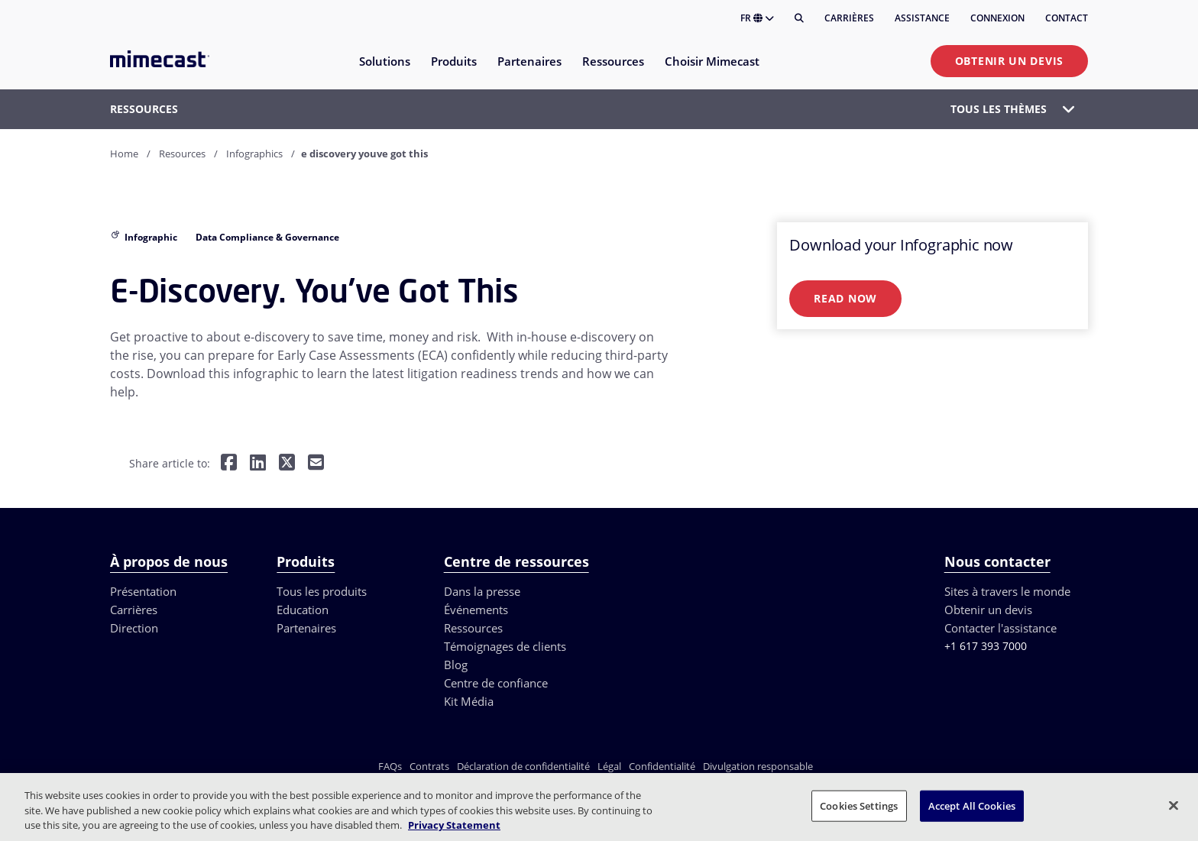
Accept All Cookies (971, 805)
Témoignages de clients (505, 646)
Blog (456, 664)
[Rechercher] (799, 18)
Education (303, 609)
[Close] (1173, 805)
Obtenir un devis (1009, 60)
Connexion (997, 17)
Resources (182, 153)
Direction (134, 628)
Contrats (429, 766)
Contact (1066, 17)
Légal (609, 766)
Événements (476, 609)
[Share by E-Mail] (316, 464)
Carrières (849, 17)
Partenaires (306, 628)
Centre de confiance (496, 683)
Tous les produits (322, 591)
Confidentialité (662, 766)
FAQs (390, 766)
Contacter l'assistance (1000, 628)
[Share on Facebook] (229, 464)
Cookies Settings (859, 805)
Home (124, 153)
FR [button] (757, 17)
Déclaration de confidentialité (523, 766)
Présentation (143, 591)
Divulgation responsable (758, 766)
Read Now (845, 298)
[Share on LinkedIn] (258, 464)
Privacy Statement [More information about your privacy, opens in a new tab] (454, 825)
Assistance (922, 17)
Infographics (254, 153)
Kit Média (469, 701)
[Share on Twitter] (287, 464)
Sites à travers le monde (1007, 591)
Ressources (473, 628)
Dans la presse (482, 591)
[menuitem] (384, 70)
